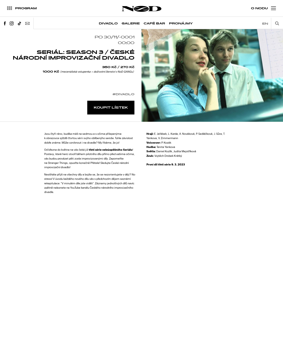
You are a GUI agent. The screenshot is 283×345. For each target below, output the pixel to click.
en (265, 24)
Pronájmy (181, 23)
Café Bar (154, 23)
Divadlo (108, 23)
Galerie (131, 23)
